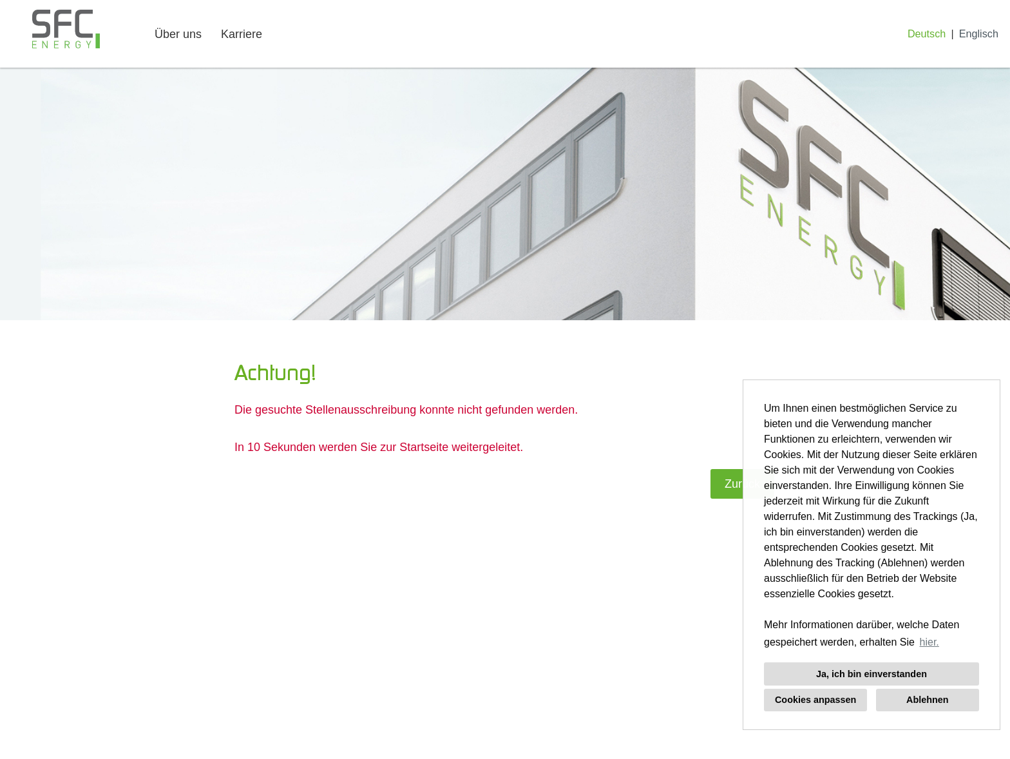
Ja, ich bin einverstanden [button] (871, 674)
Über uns (178, 34)
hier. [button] (929, 642)
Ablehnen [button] (927, 700)
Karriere (241, 34)
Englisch (978, 33)
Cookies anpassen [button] (815, 700)
